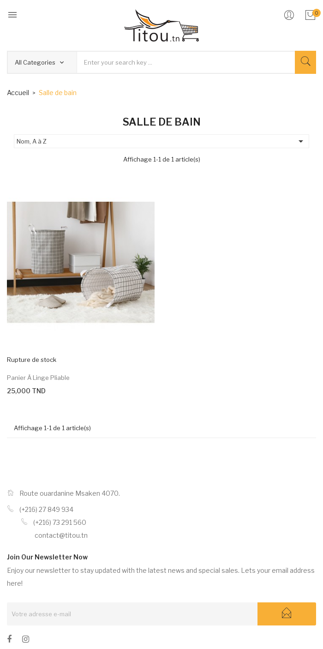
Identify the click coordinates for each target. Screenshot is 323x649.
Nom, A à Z (161, 141)
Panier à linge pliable (38, 377)
